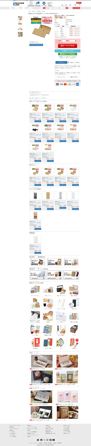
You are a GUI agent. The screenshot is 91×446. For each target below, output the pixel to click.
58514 (34, 245)
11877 (59, 201)
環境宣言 (50, 443)
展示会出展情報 (66, 430)
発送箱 (43, 11)
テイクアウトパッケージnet (14, 425)
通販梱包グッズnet (30, 433)
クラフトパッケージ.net (31, 427)
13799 (71, 177)
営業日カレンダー (67, 433)
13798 (59, 177)
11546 (46, 201)
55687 (34, 153)
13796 (46, 177)
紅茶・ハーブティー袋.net (32, 428)
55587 (46, 133)
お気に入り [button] (62, 62)
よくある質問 (48, 427)
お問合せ (54, 443)
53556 (34, 133)
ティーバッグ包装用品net (32, 431)
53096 (59, 113)
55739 (46, 153)
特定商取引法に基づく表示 (50, 433)
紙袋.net (28, 436)
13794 (34, 113)
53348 (71, 113)
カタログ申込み (66, 428)
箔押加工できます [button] (34, 42)
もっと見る (36, 353)
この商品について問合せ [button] (74, 62)
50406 (34, 221)
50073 (71, 201)
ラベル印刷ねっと (12, 433)
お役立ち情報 (48, 430)
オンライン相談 (66, 427)
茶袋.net (28, 430)
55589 (71, 133)
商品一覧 (33, 11)
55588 (59, 133)
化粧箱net (11, 430)
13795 (34, 177)
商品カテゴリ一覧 (67, 425)
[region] (54, 11)
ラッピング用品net (12, 436)
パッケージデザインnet (13, 428)
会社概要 (45, 443)
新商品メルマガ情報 (49, 428)
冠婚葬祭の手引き (49, 431)
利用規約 (40, 443)
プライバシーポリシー (33, 443)
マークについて (61, 76)
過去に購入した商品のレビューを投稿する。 (38, 98)
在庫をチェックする (67, 51)
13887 (46, 113)
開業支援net (11, 427)
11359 (34, 201)
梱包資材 (39, 11)
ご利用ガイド (48, 425)
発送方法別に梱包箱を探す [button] (36, 44)
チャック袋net (12, 431)
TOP (29, 11)
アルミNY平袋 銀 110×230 (59, 202)
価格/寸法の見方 (74, 76)
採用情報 (59, 443)
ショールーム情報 (67, 431)
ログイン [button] (79, 2)
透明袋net (29, 425)
